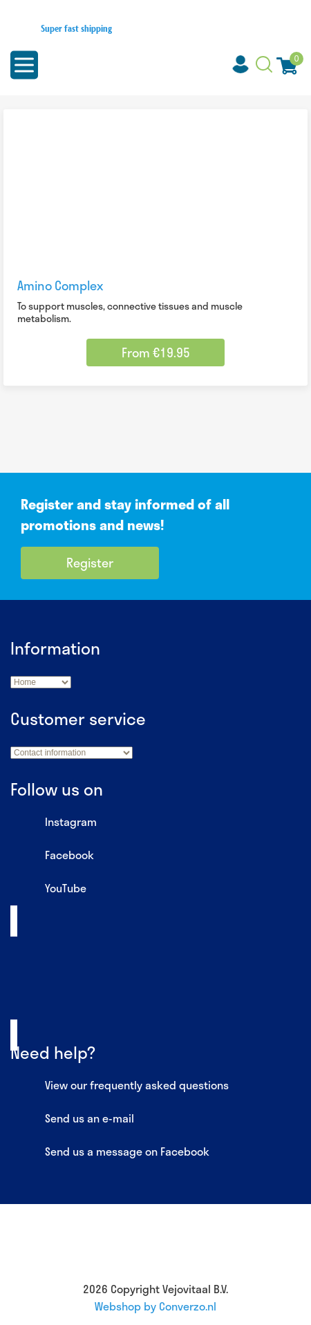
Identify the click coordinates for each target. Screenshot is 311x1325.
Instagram (53, 822)
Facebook (52, 855)
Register (89, 562)
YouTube (48, 889)
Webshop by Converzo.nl (155, 1306)
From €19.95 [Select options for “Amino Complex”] (156, 352)
